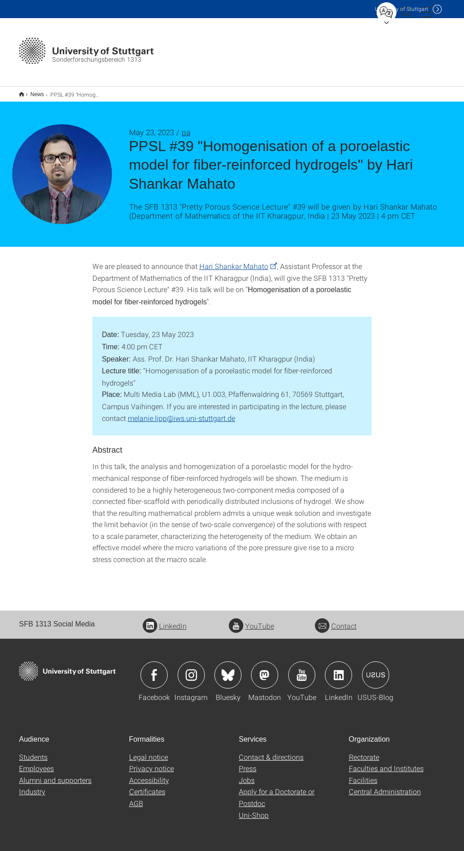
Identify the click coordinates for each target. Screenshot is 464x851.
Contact (336, 620)
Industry (32, 785)
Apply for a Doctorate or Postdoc (276, 791)
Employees (36, 762)
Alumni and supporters (55, 774)
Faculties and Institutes (386, 762)
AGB (136, 797)
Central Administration (385, 785)
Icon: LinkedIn (338, 669)
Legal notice (148, 751)
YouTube (251, 620)
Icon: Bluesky (228, 669)
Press (247, 762)
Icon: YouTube (301, 669)
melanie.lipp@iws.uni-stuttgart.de (181, 412)
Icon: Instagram (191, 669)
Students (33, 751)
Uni (401, 8)
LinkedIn (165, 620)
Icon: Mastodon (264, 669)
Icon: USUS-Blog (375, 669)
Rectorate (364, 751)
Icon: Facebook (154, 669)
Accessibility (149, 774)
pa (186, 126)
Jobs (247, 774)
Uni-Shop (254, 809)
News (32, 91)
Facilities (363, 774)
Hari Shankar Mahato (233, 260)
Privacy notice (151, 762)
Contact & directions (271, 751)
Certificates (147, 785)
